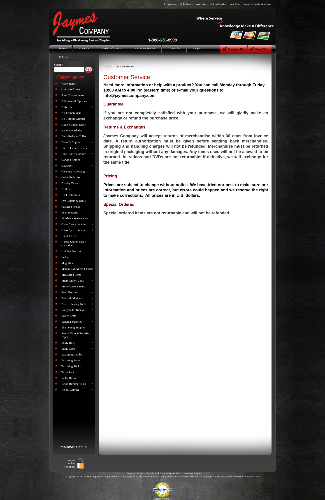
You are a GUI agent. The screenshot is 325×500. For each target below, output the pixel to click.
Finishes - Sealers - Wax (75, 218)
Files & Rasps (69, 212)
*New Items (68, 83)
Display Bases (69, 183)
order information (152, 473)
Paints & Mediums (76, 298)
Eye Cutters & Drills (73, 200)
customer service (171, 473)
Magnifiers (67, 263)
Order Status (186, 3)
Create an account (262, 3)
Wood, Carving (76, 390)
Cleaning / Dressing (73, 171)
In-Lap (65, 257)
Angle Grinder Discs (73, 124)
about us (138, 473)
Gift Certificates (218, 3)
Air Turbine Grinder (73, 118)
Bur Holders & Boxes (74, 148)
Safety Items (68, 315)
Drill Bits (66, 189)
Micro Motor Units (76, 281)
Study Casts (76, 349)
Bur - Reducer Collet (73, 136)
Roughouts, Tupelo (76, 310)
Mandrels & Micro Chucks (77, 269)
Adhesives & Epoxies (74, 101)
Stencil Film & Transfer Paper (75, 335)
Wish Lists (201, 3)
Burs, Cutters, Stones (76, 154)
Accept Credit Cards (162, 499)
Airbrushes (76, 107)
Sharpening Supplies (73, 327)
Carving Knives (70, 159)
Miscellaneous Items (73, 286)
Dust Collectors (70, 195)
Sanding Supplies (76, 322)
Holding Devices (71, 251)
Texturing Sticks (71, 366)
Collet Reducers (70, 177)
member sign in (73, 447)
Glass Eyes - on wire (76, 224)
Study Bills (76, 343)
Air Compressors (71, 113)
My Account (170, 3)
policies (197, 473)
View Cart (234, 3)
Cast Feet (76, 166)
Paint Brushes (76, 292)
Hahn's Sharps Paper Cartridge (73, 243)
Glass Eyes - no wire (76, 230)
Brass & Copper (76, 142)
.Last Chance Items (72, 95)
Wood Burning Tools (76, 384)
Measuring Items (71, 274)
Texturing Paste (70, 360)
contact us (187, 473)
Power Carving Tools (76, 304)
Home (108, 66)
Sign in (246, 3)
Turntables (67, 372)
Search (58, 65)
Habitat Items (69, 236)
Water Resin (68, 378)
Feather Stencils (70, 206)
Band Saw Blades (71, 130)
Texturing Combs (71, 354)
